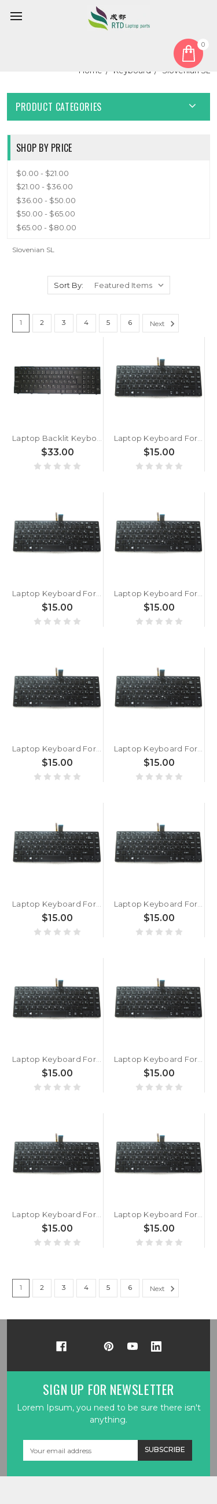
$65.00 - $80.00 (46, 227)
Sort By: (68, 285)
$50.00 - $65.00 (45, 213)
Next (164, 324)
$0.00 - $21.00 (42, 173)
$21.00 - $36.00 (44, 186)
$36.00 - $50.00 (46, 200)
